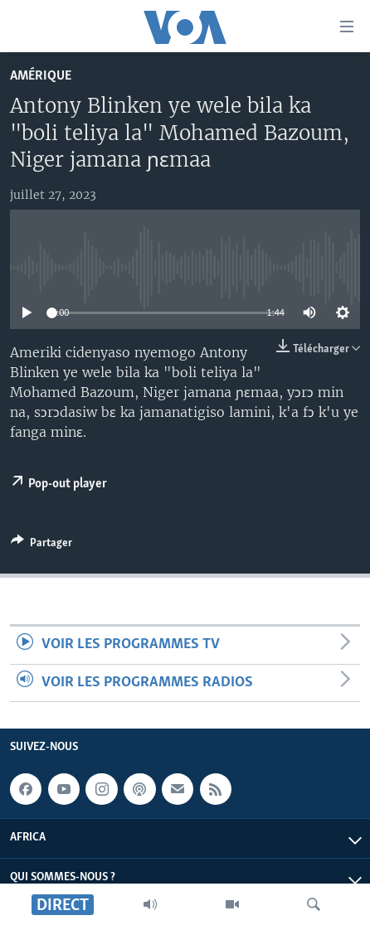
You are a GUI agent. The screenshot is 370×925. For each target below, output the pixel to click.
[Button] (41, 545)
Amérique (40, 76)
